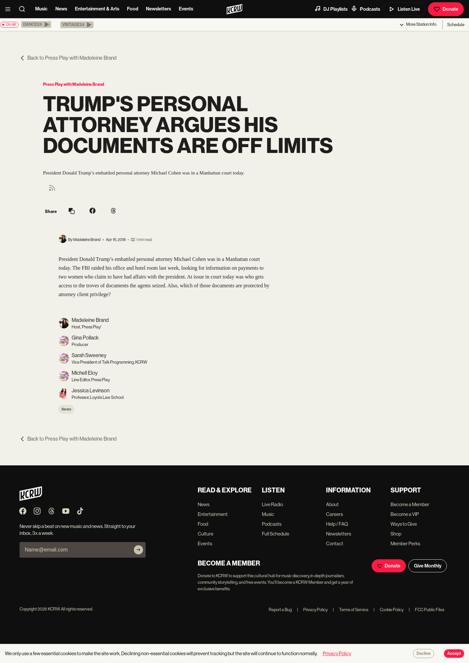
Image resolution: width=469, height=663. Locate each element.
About (332, 504)
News (61, 9)
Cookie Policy (389, 609)
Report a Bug (280, 609)
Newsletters (158, 9)
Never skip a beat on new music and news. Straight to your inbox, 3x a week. (77, 529)
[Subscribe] (138, 549)
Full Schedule (275, 533)
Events (186, 9)
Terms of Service (350, 609)
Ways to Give (404, 524)
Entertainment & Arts (97, 9)
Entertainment (213, 514)
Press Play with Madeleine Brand (73, 84)
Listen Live (404, 9)
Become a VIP (405, 514)
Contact (334, 543)
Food (132, 9)
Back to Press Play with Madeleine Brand (68, 58)
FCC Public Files (426, 609)
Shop (396, 533)
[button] (36, 24)
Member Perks (405, 543)
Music (41, 9)
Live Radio (272, 504)
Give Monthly (427, 566)
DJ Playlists (331, 9)
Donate (445, 9)
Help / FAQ (337, 524)
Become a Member (410, 504)
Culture (205, 533)
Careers (334, 514)
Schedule (455, 24)
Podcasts (365, 9)
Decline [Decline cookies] (424, 653)
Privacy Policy (312, 609)
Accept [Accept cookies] (454, 653)
